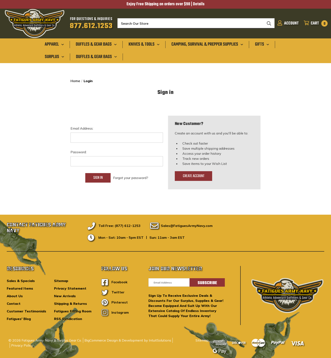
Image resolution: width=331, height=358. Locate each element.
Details (199, 4)
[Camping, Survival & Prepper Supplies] (207, 44)
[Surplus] (54, 56)
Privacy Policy (22, 345)
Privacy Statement (70, 288)
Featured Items (20, 288)
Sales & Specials (21, 281)
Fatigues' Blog (19, 319)
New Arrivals (65, 296)
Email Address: (82, 128)
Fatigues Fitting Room (72, 311)
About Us (15, 296)
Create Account (193, 176)
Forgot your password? (130, 178)
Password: (79, 152)
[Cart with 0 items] (314, 23)
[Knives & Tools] (144, 44)
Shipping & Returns (70, 303)
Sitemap (61, 281)
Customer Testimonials (26, 311)
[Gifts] (262, 44)
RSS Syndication (68, 319)
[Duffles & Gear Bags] (96, 44)
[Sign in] (288, 23)
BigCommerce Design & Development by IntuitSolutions (127, 340)
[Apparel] (54, 44)
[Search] (268, 23)
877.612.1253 (91, 26)
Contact (13, 303)
